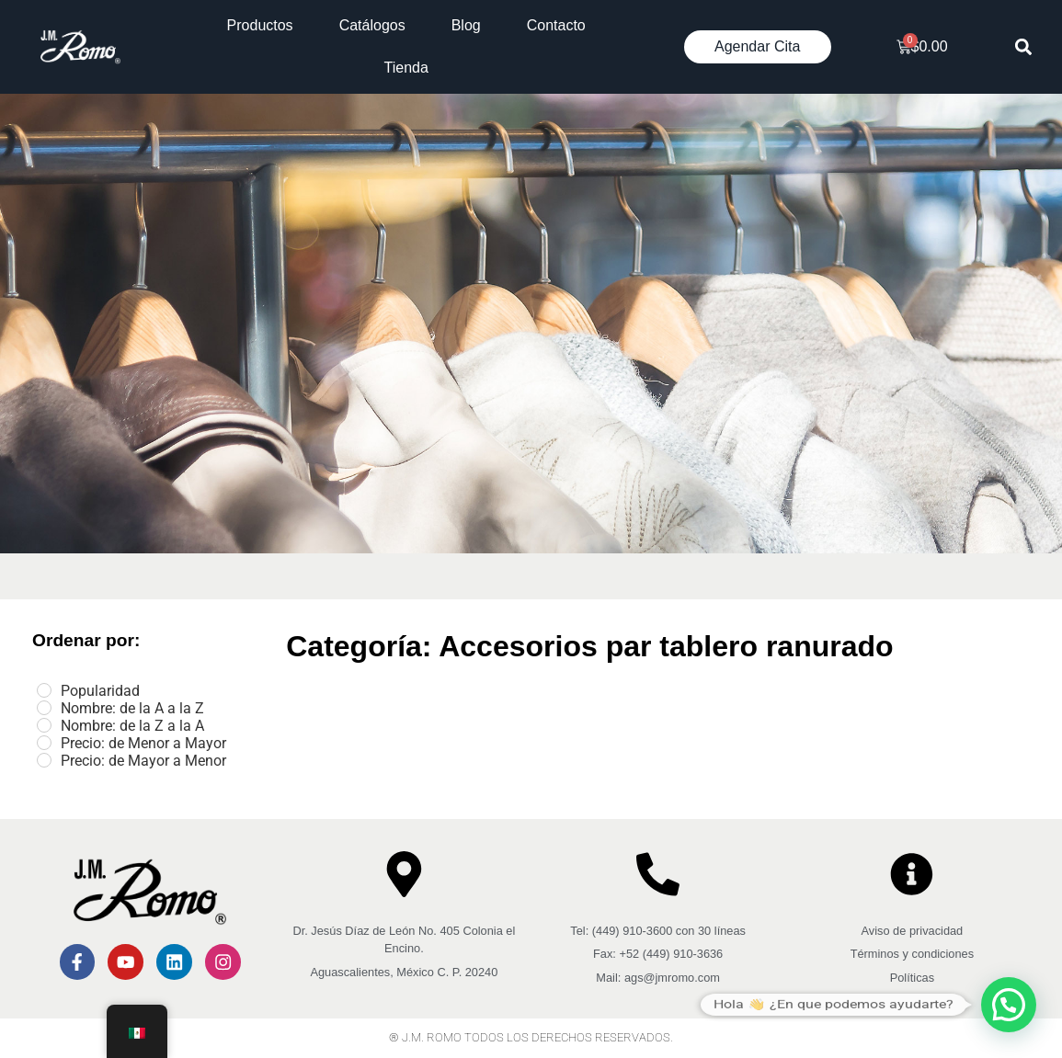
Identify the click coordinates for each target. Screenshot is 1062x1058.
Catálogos (372, 25)
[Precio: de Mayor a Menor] (44, 760)
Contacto (556, 25)
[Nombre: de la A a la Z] (44, 707)
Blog (466, 25)
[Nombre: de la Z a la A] (44, 725)
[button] (1023, 47)
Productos (260, 25)
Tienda (406, 67)
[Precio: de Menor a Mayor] (44, 742)
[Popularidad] (44, 690)
